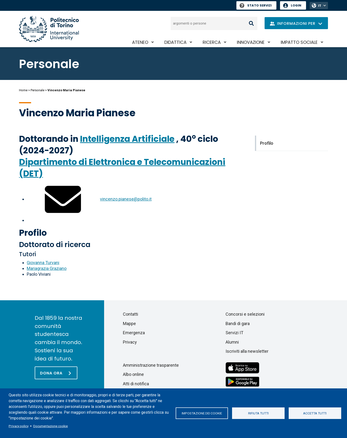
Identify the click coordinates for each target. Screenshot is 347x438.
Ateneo (140, 42)
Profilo (33, 233)
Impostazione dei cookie (202, 413)
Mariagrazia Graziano (47, 268)
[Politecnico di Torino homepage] (49, 29)
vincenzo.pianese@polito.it (126, 199)
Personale (37, 90)
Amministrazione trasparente (151, 365)
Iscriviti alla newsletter (247, 351)
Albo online (133, 374)
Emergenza (134, 332)
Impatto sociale (299, 42)
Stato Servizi (256, 5)
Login (296, 5)
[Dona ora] (56, 372)
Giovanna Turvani (43, 262)
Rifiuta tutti (258, 413)
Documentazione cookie (50, 426)
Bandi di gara (238, 323)
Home (23, 90)
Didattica (175, 42)
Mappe (129, 323)
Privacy (130, 342)
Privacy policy (18, 426)
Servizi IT (234, 332)
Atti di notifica (136, 383)
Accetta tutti (315, 413)
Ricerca (212, 42)
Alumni (232, 342)
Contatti (130, 314)
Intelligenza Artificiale (127, 139)
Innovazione (251, 42)
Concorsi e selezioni (245, 314)
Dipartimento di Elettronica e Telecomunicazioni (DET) (122, 167)
